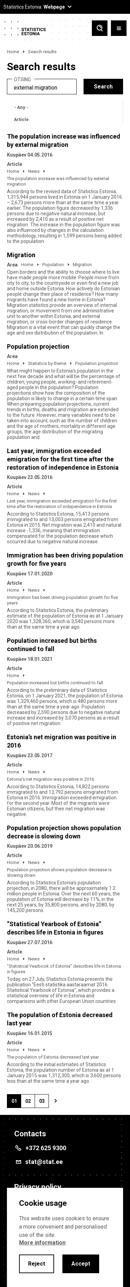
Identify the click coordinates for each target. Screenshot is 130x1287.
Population (53, 264)
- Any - (21, 107)
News (34, 171)
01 (16, 1103)
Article (21, 119)
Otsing (22, 79)
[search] (42, 86)
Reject (36, 1263)
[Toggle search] (99, 28)
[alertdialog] (65, 1237)
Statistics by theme (47, 363)
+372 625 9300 (45, 1148)
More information (42, 1242)
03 (44, 1103)
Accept (80, 1263)
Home (13, 51)
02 (30, 1103)
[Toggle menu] (118, 28)
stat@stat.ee (44, 1161)
